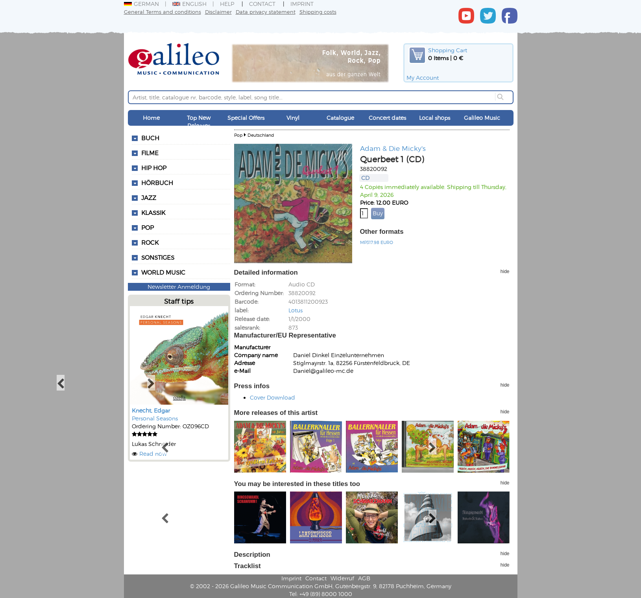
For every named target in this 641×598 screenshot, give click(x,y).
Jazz (148, 197)
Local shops (434, 117)
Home (151, 117)
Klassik (153, 212)
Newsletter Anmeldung (179, 286)
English (189, 3)
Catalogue (340, 117)
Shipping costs (317, 12)
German (141, 3)
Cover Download (272, 397)
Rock (150, 242)
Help (227, 3)
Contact (262, 3)
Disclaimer (218, 12)
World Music (163, 272)
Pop (147, 227)
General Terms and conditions (162, 12)
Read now (153, 453)
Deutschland (261, 135)
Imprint (302, 3)
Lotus (295, 310)
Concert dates (387, 117)
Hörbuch (157, 182)
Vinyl (292, 117)
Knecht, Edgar (151, 410)
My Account (422, 77)
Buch (150, 137)
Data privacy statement (266, 12)
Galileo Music (482, 117)
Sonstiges (157, 257)
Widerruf (342, 578)
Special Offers (245, 117)
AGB (364, 578)
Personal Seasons (155, 418)
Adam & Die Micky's (393, 148)
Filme (150, 152)
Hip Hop (153, 167)
